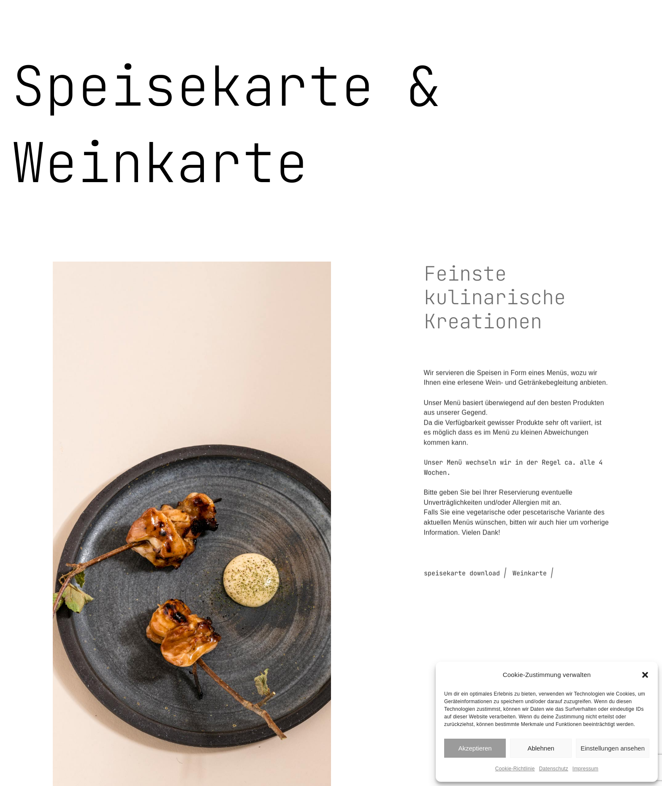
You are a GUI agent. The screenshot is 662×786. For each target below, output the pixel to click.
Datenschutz (553, 769)
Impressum (585, 769)
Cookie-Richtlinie (515, 769)
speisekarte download (462, 624)
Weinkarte (530, 624)
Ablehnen (540, 748)
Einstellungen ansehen (613, 748)
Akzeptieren (474, 748)
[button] (645, 675)
